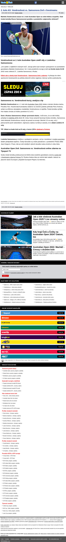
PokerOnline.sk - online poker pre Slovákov (44, 299)
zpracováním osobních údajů (17, 272)
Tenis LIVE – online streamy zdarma (11, 395)
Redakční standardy (15, 539)
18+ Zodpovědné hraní (54, 539)
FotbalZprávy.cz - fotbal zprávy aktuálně (12, 287)
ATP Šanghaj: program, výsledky (10, 498)
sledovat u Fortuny (43, 129)
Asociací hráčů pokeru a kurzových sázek (53, 521)
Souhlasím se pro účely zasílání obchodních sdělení (23, 272)
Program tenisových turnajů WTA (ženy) (12, 383)
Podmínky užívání (25, 539)
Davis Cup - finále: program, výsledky (11, 510)
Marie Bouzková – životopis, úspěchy (11, 428)
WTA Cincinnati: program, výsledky (10, 475)
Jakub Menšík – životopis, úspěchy (10, 448)
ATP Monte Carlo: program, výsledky (11, 485)
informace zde (12, 203)
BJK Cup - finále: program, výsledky (11, 508)
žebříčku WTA (13, 118)
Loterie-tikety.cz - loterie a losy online (43, 292)
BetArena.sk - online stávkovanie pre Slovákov (14, 297)
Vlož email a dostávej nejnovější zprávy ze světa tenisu (20, 266)
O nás (2, 539)
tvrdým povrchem (59, 139)
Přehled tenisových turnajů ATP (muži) (11, 388)
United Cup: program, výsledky (10, 505)
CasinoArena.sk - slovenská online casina (44, 297)
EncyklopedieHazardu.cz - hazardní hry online (45, 287)
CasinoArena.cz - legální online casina (43, 284)
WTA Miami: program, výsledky (10, 465)
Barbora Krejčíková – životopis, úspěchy (12, 415)
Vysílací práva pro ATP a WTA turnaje (11, 408)
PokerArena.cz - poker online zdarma (12, 294)
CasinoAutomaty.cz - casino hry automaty (44, 289)
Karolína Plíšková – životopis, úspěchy (11, 420)
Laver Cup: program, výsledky (9, 513)
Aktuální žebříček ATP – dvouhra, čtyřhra (12, 390)
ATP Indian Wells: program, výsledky (11, 480)
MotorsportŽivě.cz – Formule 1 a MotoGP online (14, 292)
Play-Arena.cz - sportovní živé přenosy (43, 294)
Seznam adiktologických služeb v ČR (32, 533)
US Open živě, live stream (9, 405)
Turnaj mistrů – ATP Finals (9, 458)
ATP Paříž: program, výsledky (9, 500)
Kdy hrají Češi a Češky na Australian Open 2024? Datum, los (48, 234)
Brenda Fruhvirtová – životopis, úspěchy (12, 435)
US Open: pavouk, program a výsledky (11, 378)
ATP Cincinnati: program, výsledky (10, 495)
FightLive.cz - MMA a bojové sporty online (13, 284)
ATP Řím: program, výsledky (9, 490)
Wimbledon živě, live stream (9, 403)
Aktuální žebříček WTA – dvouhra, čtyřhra (12, 385)
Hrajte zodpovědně (4, 201)
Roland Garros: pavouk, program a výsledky (13, 373)
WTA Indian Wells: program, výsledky (11, 463)
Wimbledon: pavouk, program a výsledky (12, 375)
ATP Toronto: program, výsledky (10, 493)
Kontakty (7, 539)
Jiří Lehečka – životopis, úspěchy (10, 445)
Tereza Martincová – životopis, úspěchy (11, 433)
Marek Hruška (18, 13)
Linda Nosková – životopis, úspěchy (11, 430)
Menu (63, 3)
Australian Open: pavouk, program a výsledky (13, 370)
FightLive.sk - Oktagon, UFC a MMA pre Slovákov (15, 299)
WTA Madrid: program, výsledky (10, 468)
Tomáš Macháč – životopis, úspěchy (11, 443)
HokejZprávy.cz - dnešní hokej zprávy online (13, 289)
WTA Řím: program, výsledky (9, 470)
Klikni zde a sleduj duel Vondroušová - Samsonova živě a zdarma (24, 75)
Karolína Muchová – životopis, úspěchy (11, 418)
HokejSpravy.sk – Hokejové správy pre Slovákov (14, 302)
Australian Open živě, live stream (10, 398)
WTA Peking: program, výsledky (10, 478)
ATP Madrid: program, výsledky (10, 488)
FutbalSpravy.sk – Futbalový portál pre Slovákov (45, 302)
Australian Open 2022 (35, 104)
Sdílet (61, 13)
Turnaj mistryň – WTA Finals (9, 455)
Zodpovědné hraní (32, 521)
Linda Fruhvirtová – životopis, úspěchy (11, 425)
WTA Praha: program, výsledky (10, 460)
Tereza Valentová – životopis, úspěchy (11, 438)
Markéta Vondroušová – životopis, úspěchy (12, 423)
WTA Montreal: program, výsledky (10, 473)
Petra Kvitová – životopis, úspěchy (10, 413)
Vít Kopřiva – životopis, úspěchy (10, 450)
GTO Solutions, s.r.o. (5, 541)
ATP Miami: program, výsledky (10, 483)
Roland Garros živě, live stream (10, 400)
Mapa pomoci (44, 533)
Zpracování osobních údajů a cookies (39, 539)
